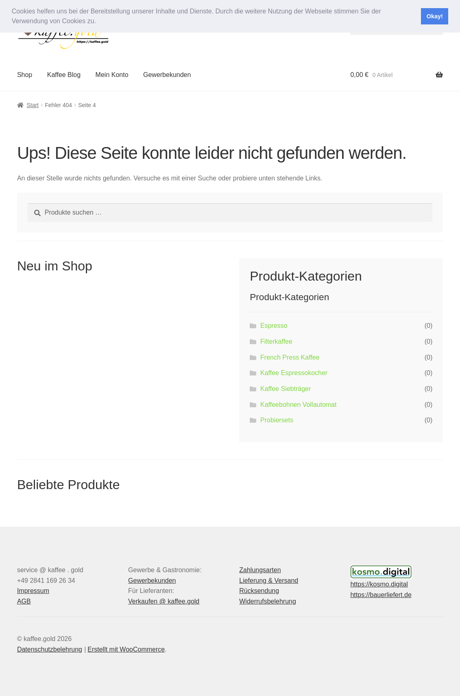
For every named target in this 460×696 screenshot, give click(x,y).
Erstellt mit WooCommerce (126, 649)
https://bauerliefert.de (380, 594)
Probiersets (276, 420)
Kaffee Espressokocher (293, 372)
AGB (24, 601)
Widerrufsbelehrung (267, 601)
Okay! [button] (435, 16)
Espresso (274, 325)
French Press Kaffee (290, 357)
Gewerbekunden (167, 74)
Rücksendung (259, 590)
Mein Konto (112, 74)
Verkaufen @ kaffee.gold (163, 601)
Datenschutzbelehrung (49, 649)
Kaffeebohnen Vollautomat (298, 404)
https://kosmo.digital (379, 584)
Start (32, 105)
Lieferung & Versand (268, 580)
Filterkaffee (276, 341)
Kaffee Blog (64, 74)
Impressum (33, 590)
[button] (99, 22)
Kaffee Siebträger (285, 388)
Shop (24, 74)
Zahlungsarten (260, 569)
